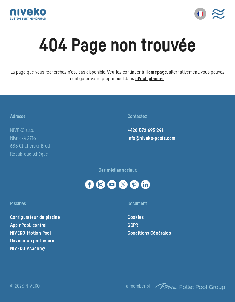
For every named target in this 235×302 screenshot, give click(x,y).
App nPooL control (28, 225)
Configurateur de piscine (35, 217)
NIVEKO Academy (27, 248)
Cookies (136, 217)
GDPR (133, 225)
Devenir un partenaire (32, 240)
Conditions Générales (149, 233)
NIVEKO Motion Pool (30, 233)
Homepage (156, 72)
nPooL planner (149, 78)
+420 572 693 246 (146, 130)
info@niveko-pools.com (151, 138)
